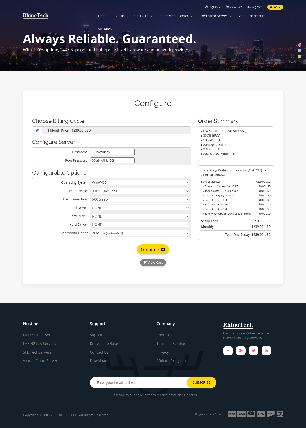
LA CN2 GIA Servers (39, 343)
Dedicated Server (215, 15)
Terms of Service (170, 343)
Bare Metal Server (176, 15)
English (212, 7)
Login (275, 7)
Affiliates (105, 28)
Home (102, 15)
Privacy (162, 352)
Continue (153, 249)
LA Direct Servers (37, 334)
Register (254, 7)
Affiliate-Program (171, 360)
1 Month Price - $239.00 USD (69, 130)
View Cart (234, 7)
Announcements (252, 15)
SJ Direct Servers (37, 352)
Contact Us (99, 352)
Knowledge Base (104, 343)
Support (97, 334)
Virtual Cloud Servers (133, 15)
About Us (164, 334)
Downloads (99, 360)
